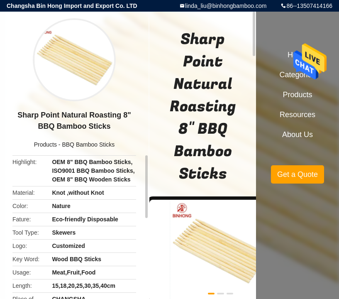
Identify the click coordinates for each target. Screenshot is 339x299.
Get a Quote (297, 174)
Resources (297, 114)
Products (45, 144)
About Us (297, 134)
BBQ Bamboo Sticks (88, 144)
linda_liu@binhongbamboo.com (225, 5)
